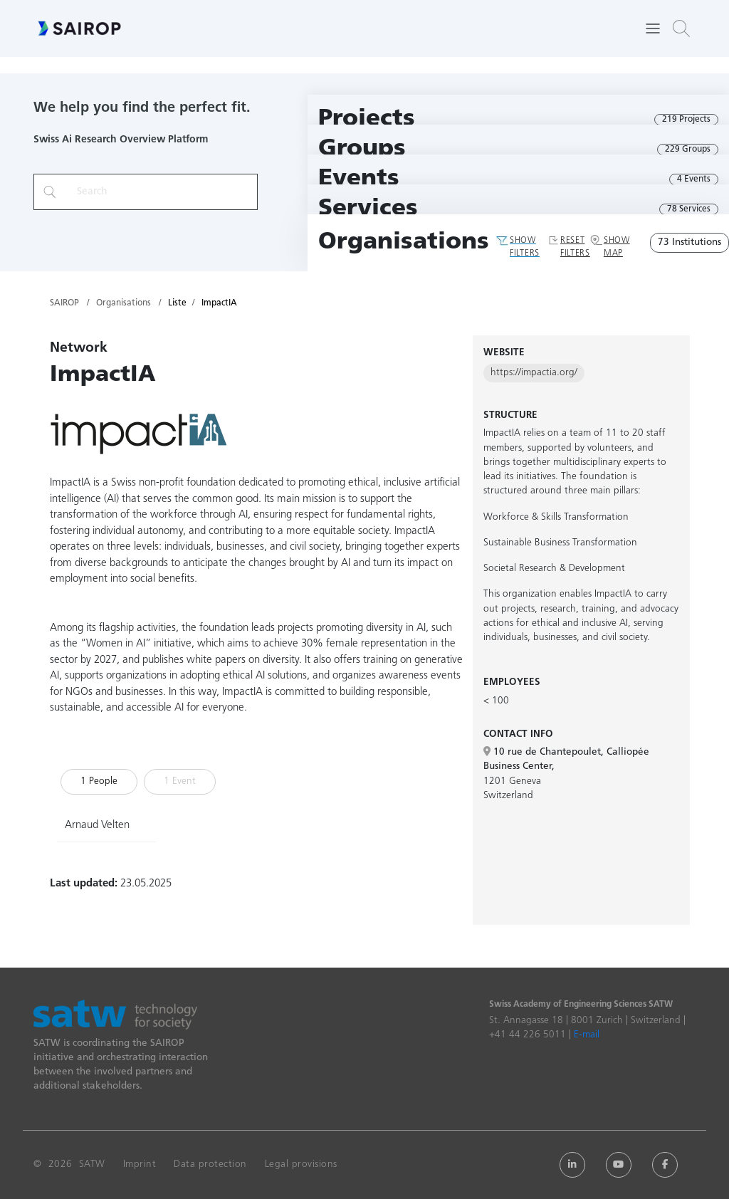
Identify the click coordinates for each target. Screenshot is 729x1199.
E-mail (586, 1035)
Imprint (140, 1164)
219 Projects (686, 119)
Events (358, 179)
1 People (98, 781)
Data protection (210, 1164)
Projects (366, 119)
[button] (681, 28)
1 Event (180, 781)
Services (368, 209)
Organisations (403, 242)
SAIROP (64, 303)
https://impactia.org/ (534, 372)
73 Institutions (689, 242)
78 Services (688, 209)
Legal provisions (301, 1164)
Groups (362, 149)
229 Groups (687, 149)
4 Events (693, 179)
